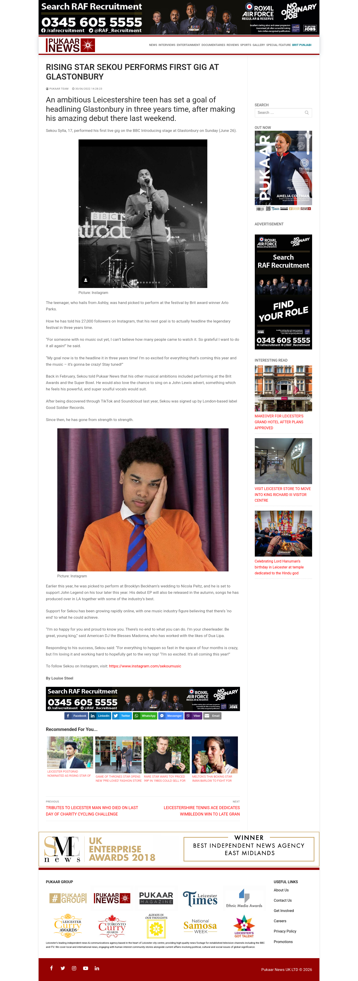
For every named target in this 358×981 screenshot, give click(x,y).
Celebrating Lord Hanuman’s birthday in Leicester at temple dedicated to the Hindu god (279, 567)
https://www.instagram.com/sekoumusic (145, 666)
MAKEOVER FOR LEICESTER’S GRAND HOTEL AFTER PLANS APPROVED (279, 422)
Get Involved (284, 911)
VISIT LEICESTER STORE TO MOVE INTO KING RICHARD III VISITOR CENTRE (283, 495)
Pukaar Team (57, 88)
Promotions (283, 942)
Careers (280, 921)
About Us (281, 890)
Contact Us (283, 900)
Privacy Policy (285, 931)
